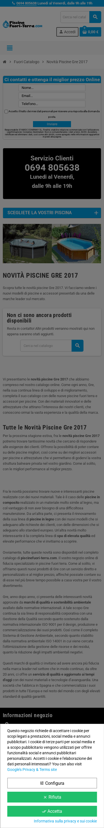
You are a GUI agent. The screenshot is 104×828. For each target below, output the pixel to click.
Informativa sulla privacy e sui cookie (65, 821)
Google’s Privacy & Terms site (32, 769)
